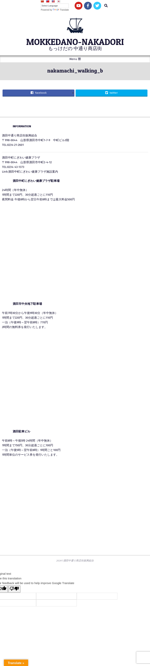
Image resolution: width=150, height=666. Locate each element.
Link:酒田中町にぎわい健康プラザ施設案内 (30, 171)
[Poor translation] (14, 589)
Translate (61, 10)
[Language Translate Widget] (55, 6)
